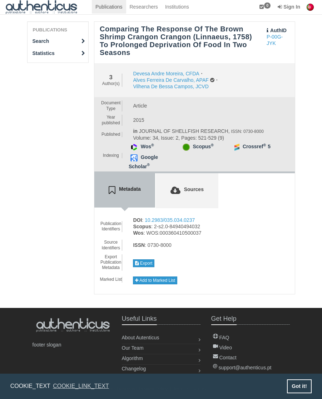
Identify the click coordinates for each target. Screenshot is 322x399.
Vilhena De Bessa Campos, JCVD (170, 86)
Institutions (177, 7)
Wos (147, 146)
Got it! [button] (299, 386)
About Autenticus (140, 337)
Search (59, 41)
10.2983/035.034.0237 (170, 220)
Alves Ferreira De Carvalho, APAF (170, 80)
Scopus (203, 146)
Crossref (254, 146)
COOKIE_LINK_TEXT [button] (81, 386)
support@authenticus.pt (242, 367)
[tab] (124, 190)
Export (143, 263)
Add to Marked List (155, 280)
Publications (109, 7)
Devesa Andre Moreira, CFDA (166, 73)
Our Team (133, 348)
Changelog (134, 368)
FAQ (221, 337)
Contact (225, 357)
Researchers (144, 7)
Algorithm (132, 358)
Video (222, 347)
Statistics (59, 53)
